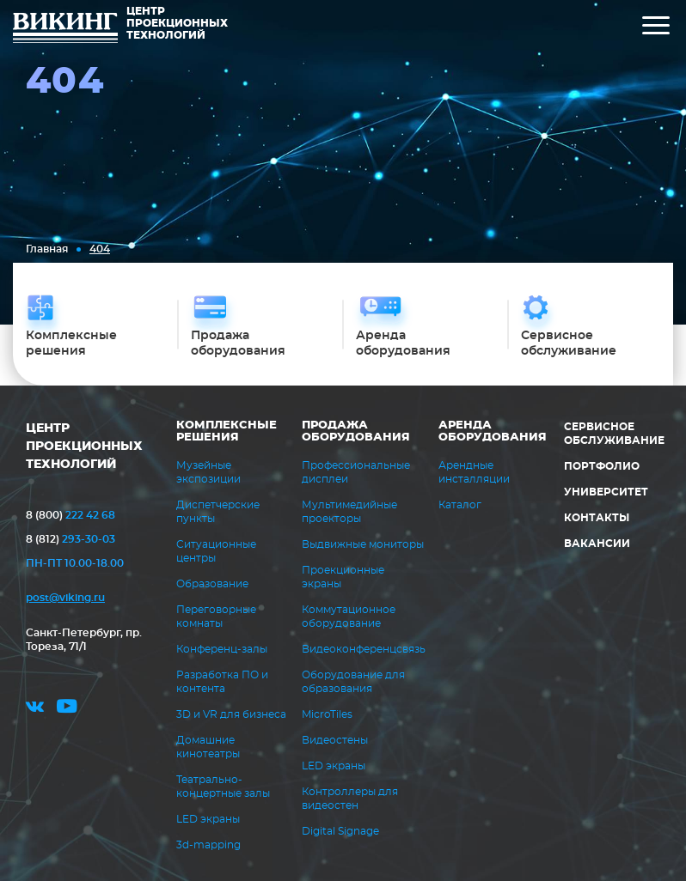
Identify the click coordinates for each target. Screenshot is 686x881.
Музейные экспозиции (208, 472)
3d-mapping (208, 845)
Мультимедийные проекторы (349, 512)
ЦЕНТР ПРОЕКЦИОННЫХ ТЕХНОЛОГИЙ (84, 446)
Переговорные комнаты (216, 617)
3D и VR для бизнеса (231, 714)
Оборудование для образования (353, 682)
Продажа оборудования (356, 431)
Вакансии (597, 543)
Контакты (596, 518)
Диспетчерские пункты (218, 512)
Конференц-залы (221, 649)
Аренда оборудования (492, 431)
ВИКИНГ (65, 30)
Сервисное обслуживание (614, 434)
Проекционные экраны (343, 577)
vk (35, 709)
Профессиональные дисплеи (356, 472)
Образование (212, 584)
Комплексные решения (226, 431)
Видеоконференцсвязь (364, 649)
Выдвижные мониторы (363, 544)
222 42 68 (70, 515)
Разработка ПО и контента (222, 682)
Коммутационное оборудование (348, 617)
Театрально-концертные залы (223, 787)
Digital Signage (340, 831)
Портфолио (602, 466)
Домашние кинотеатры (208, 747)
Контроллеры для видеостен (350, 799)
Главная (47, 249)
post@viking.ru (65, 597)
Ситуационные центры (216, 551)
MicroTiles (327, 714)
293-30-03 (70, 539)
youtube (67, 709)
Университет (606, 492)
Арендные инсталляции (474, 472)
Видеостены (335, 740)
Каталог (459, 505)
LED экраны (208, 819)
